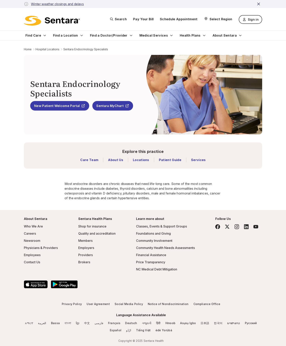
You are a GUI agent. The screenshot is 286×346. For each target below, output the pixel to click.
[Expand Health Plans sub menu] (204, 35)
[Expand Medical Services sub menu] (171, 35)
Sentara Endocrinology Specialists (85, 49)
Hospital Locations (47, 49)
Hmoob (170, 323)
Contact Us (32, 262)
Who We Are (33, 226)
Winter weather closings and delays (57, 4)
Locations (141, 160)
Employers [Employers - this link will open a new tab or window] (86, 248)
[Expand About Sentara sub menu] (240, 35)
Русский (251, 323)
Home (28, 49)
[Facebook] (217, 226)
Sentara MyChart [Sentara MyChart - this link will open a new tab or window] (112, 106)
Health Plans (190, 35)
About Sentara (225, 35)
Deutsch (131, 323)
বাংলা (68, 323)
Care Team (89, 160)
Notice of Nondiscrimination (168, 304)
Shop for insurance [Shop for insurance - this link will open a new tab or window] (92, 226)
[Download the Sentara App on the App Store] (36, 284)
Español (115, 330)
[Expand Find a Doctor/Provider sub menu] (131, 35)
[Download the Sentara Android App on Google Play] (64, 284)
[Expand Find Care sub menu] (45, 35)
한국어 (218, 323)
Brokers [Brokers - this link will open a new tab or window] (84, 262)
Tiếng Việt (143, 330)
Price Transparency (150, 262)
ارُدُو (128, 330)
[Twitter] (227, 226)
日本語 (205, 323)
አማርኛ (29, 323)
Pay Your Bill (143, 19)
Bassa (55, 323)
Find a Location (65, 35)
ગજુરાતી (146, 323)
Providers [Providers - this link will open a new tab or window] (85, 255)
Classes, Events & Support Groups (161, 226)
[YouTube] (255, 226)
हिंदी (158, 323)
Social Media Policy (129, 304)
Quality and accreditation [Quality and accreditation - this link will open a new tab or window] (97, 233)
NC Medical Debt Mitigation (156, 269)
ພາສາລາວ (233, 323)
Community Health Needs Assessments (165, 248)
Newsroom (32, 241)
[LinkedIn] (246, 226)
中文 (87, 323)
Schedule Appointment (178, 19)
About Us (115, 160)
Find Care (33, 35)
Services (198, 160)
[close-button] (259, 4)
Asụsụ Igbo (188, 323)
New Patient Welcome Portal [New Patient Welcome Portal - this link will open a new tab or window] (59, 106)
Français (114, 323)
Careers (30, 233)
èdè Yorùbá (164, 330)
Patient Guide (170, 160)
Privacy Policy (72, 304)
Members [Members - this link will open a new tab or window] (85, 241)
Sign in (250, 19)
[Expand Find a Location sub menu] (82, 35)
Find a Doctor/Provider (109, 35)
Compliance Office (206, 304)
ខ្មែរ (77, 323)
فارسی (99, 323)
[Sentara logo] (52, 20)
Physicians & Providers (41, 248)
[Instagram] (236, 226)
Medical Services (153, 35)
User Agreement (98, 304)
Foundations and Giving (153, 233)
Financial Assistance (151, 255)
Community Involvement (154, 241)
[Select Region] (218, 19)
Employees (32, 255)
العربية (42, 323)
